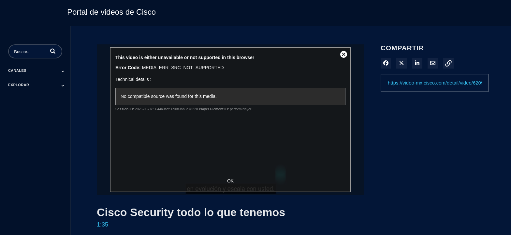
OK (230, 180)
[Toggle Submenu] (63, 71)
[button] (53, 51)
